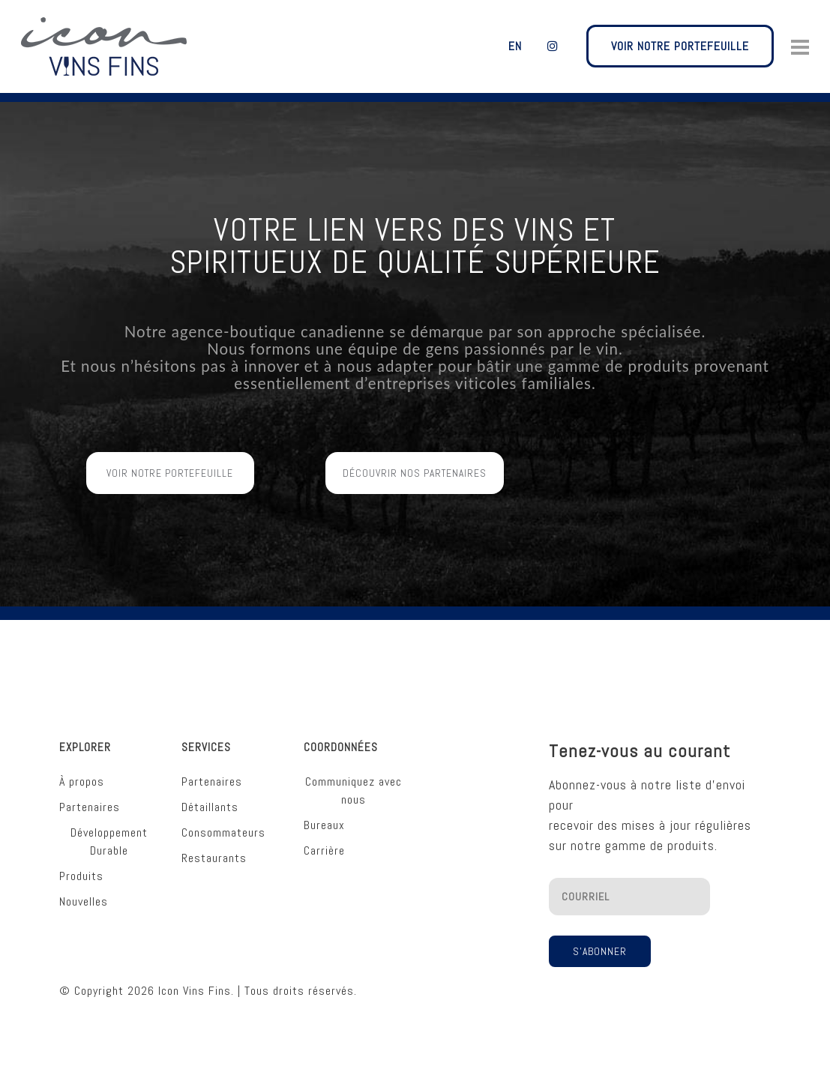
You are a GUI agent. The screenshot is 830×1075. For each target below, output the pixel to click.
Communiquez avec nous (353, 780)
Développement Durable (109, 831)
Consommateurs (223, 822)
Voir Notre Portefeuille (170, 505)
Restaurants (214, 847)
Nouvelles (83, 891)
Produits (81, 865)
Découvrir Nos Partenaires (415, 505)
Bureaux (324, 814)
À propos (81, 771)
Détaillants (209, 796)
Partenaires (89, 796)
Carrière (324, 840)
